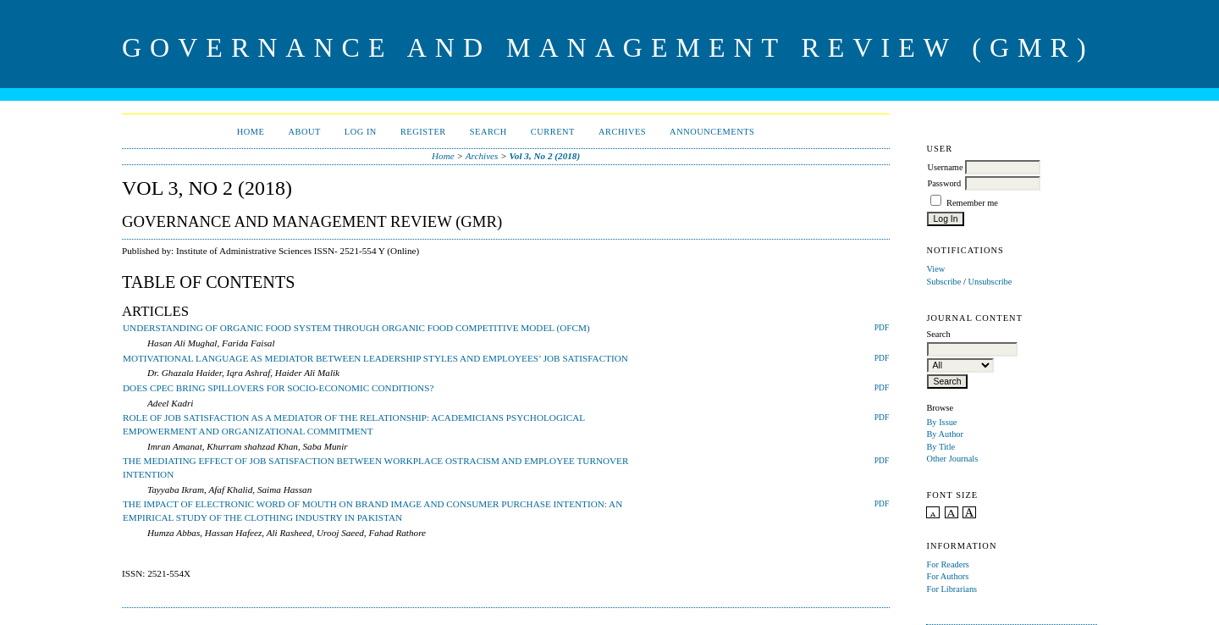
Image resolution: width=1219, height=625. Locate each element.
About (304, 131)
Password (944, 183)
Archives (622, 131)
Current (553, 131)
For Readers (947, 564)
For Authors (947, 576)
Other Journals (952, 458)
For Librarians (951, 589)
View (935, 269)
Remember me (972, 202)
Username (945, 167)
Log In (361, 131)
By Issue (941, 422)
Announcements (712, 131)
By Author (944, 434)
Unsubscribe (990, 281)
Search (488, 131)
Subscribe (943, 281)
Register (423, 131)
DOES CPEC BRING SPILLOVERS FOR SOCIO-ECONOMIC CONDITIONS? (278, 388)
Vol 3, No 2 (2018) (545, 156)
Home (251, 131)
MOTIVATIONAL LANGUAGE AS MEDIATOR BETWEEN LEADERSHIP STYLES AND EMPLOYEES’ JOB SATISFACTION (375, 358)
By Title (940, 446)
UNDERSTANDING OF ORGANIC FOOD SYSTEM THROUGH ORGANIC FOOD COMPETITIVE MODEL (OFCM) (356, 328)
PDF (881, 328)
